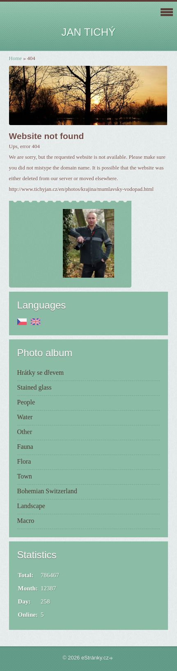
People (26, 402)
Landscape (31, 505)
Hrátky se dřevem (40, 372)
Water (25, 416)
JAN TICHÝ (89, 32)
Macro (25, 520)
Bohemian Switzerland (47, 491)
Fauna (25, 446)
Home (15, 58)
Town (24, 476)
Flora (24, 461)
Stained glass (34, 387)
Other (24, 431)
